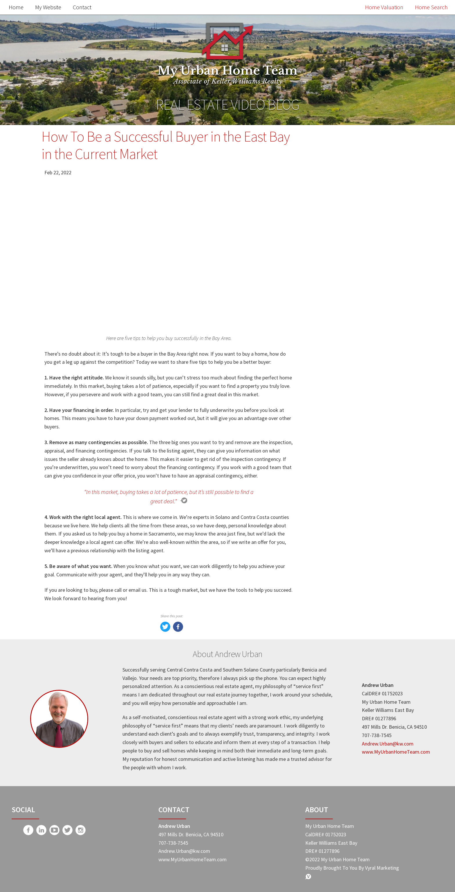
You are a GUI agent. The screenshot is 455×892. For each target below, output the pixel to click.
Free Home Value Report (357, 286)
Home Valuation (384, 7)
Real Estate (329, 462)
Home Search (431, 7)
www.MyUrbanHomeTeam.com (396, 751)
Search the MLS (357, 406)
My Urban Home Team (343, 498)
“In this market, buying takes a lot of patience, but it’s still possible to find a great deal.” (169, 496)
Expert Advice (332, 510)
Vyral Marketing (382, 867)
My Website (48, 7)
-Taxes (323, 522)
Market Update (334, 449)
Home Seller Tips (336, 474)
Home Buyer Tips (336, 486)
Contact (82, 7)
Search (393, 154)
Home (16, 7)
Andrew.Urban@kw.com (388, 743)
